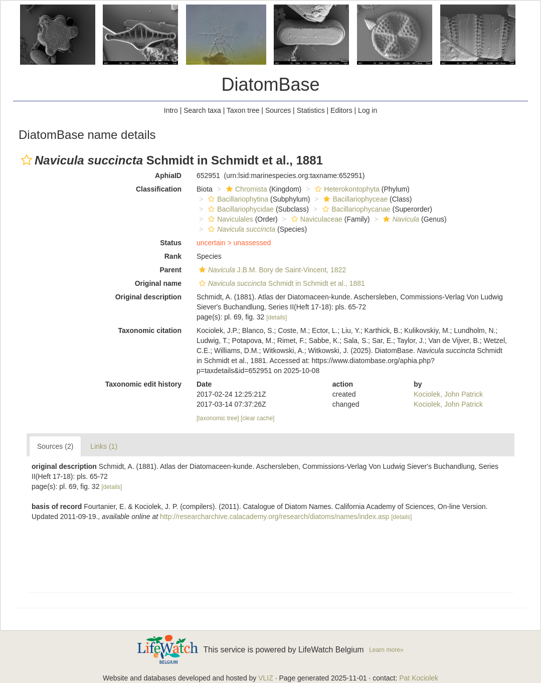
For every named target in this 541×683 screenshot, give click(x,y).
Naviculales (229, 219)
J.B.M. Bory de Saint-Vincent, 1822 (271, 270)
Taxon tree (243, 110)
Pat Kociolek (418, 678)
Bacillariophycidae (240, 209)
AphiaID (168, 176)
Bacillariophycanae (355, 209)
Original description (148, 297)
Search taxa (202, 110)
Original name (158, 283)
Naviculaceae (315, 219)
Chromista (245, 189)
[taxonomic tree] (218, 418)
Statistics (311, 110)
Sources (278, 110)
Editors (341, 110)
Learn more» (386, 649)
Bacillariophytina (237, 199)
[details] (276, 317)
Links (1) (103, 446)
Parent (170, 270)
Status (171, 243)
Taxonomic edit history (143, 384)
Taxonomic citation (150, 330)
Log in (367, 110)
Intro (171, 110)
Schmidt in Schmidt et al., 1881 (281, 283)
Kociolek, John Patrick (448, 394)
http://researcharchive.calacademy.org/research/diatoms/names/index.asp (274, 517)
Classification (159, 189)
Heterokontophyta (346, 189)
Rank (173, 256)
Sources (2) (55, 446)
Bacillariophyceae (354, 199)
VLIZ (265, 678)
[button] (27, 160)
